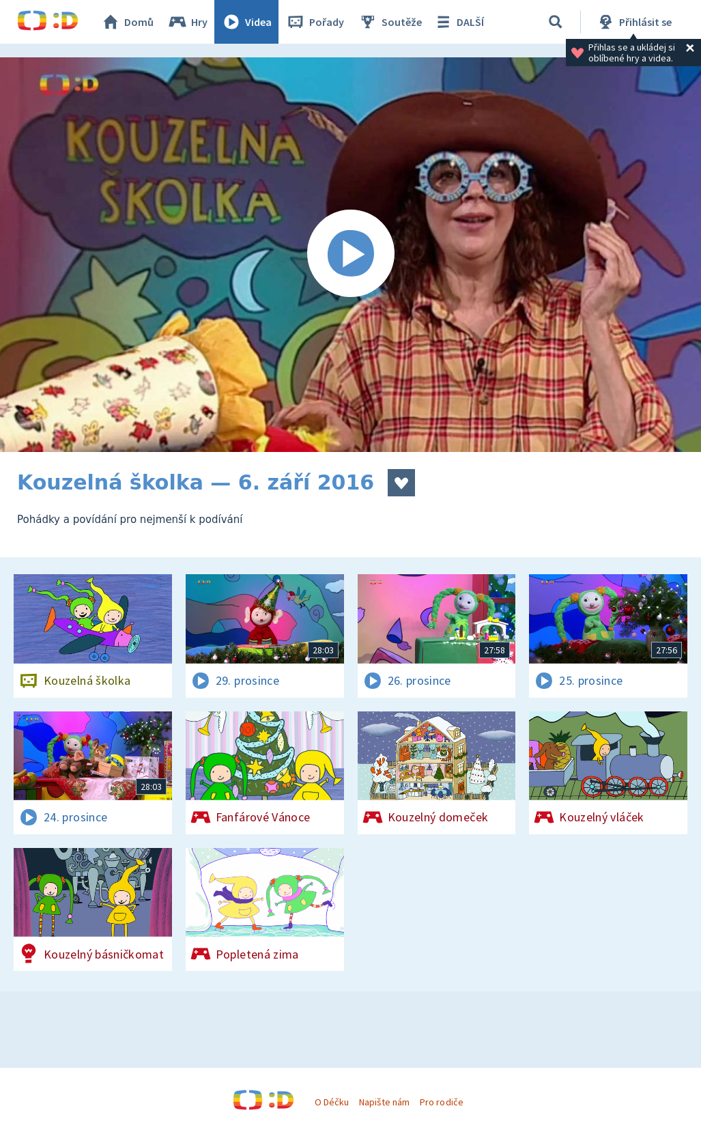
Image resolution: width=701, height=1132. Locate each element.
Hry (187, 22)
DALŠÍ (458, 22)
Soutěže (390, 22)
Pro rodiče (441, 1102)
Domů (127, 22)
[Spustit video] (350, 254)
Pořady (314, 22)
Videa (246, 22)
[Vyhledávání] (555, 22)
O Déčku (332, 1102)
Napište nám (384, 1102)
